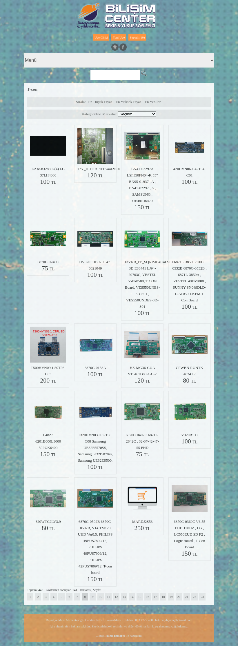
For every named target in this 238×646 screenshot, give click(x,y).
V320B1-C (189, 435)
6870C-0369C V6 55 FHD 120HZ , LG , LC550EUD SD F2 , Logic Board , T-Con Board (189, 534)
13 (124, 596)
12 (116, 596)
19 (171, 596)
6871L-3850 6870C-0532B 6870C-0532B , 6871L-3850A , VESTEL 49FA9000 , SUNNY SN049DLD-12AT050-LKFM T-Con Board (189, 281)
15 (139, 596)
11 (108, 596)
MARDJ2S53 (142, 521)
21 (186, 596)
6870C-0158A (95, 367)
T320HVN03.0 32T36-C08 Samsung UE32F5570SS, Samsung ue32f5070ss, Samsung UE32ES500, (95, 448)
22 (194, 596)
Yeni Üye (119, 37)
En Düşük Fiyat (100, 102)
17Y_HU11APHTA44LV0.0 (98, 169)
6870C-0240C (48, 262)
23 (202, 596)
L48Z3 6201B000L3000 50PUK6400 (48, 441)
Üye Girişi (101, 37)
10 (100, 596)
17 (155, 596)
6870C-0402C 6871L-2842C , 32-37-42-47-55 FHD (142, 441)
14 (132, 596)
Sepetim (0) (137, 37)
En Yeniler (153, 102)
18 (163, 596)
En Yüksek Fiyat (128, 102)
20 (179, 596)
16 (147, 596)
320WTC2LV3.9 (48, 521)
